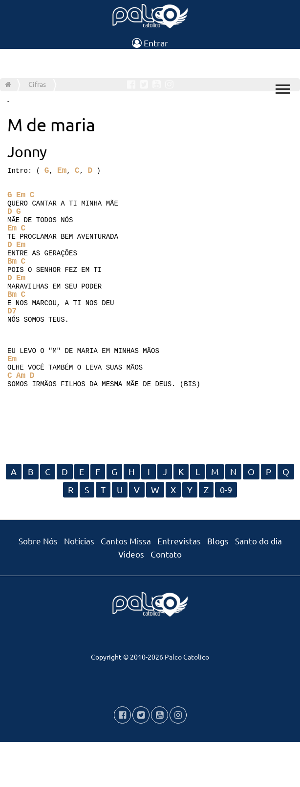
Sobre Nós (38, 585)
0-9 (226, 534)
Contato (166, 599)
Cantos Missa (126, 585)
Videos (131, 599)
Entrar (150, 43)
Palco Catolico (187, 701)
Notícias (79, 585)
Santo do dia (258, 585)
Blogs (218, 585)
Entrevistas (179, 585)
